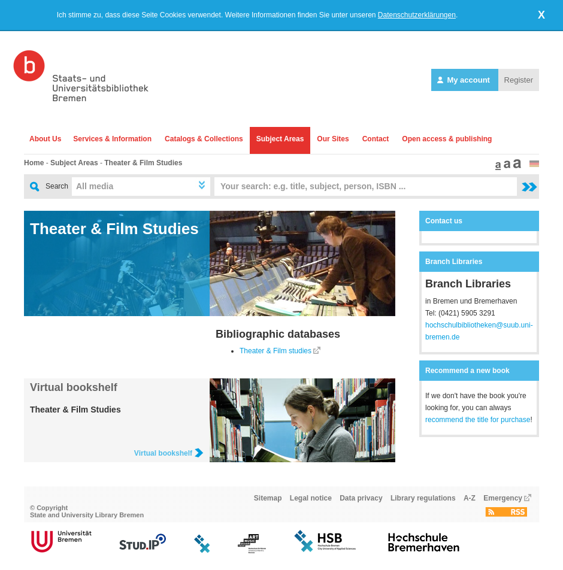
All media (94, 186)
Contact (375, 139)
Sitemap (268, 498)
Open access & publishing (447, 139)
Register (518, 79)
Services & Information (112, 139)
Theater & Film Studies (143, 163)
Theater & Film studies (275, 351)
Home (34, 163)
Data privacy (361, 498)
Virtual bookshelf (73, 387)
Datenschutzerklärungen (417, 15)
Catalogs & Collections (204, 139)
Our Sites (333, 139)
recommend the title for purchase (477, 420)
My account (464, 79)
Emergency (502, 498)
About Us (45, 139)
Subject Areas (280, 139)
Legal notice (311, 498)
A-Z (470, 498)
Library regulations (423, 498)
